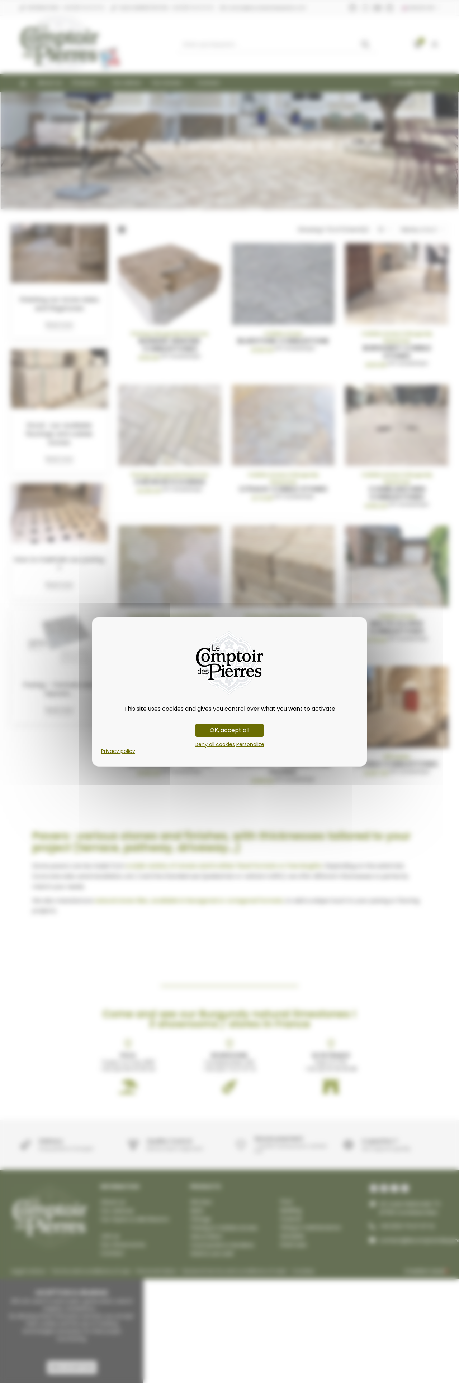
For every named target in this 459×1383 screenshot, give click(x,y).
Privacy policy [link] (118, 751)
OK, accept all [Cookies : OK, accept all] (229, 730)
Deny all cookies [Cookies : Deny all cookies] (215, 744)
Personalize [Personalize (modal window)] (250, 744)
